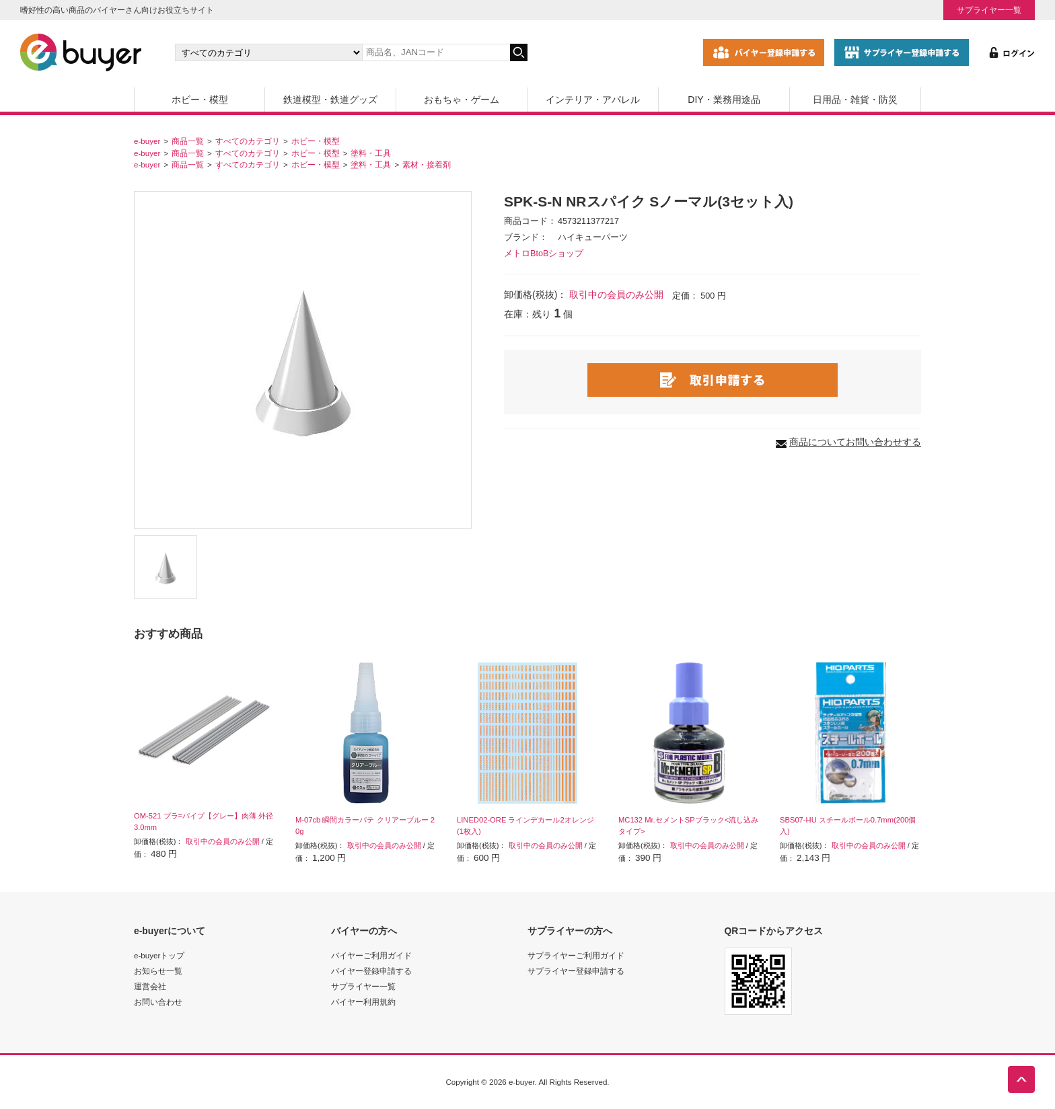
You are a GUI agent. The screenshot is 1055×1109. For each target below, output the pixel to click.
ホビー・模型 (200, 99)
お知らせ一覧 (158, 970)
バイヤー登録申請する (371, 970)
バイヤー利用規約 (363, 1001)
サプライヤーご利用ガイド (576, 955)
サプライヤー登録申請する (576, 970)
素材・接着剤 (426, 164)
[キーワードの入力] (436, 52)
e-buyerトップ (159, 955)
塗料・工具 (371, 153)
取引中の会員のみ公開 (616, 294)
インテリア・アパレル (593, 99)
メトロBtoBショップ (543, 253)
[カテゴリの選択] (268, 52)
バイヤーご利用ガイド (371, 955)
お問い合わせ (158, 1001)
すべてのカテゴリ (247, 141)
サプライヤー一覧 (989, 9)
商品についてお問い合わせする (855, 441)
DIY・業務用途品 (724, 99)
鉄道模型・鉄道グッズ (330, 99)
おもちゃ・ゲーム (461, 99)
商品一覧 (188, 141)
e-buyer (147, 141)
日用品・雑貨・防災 (855, 99)
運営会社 (150, 986)
